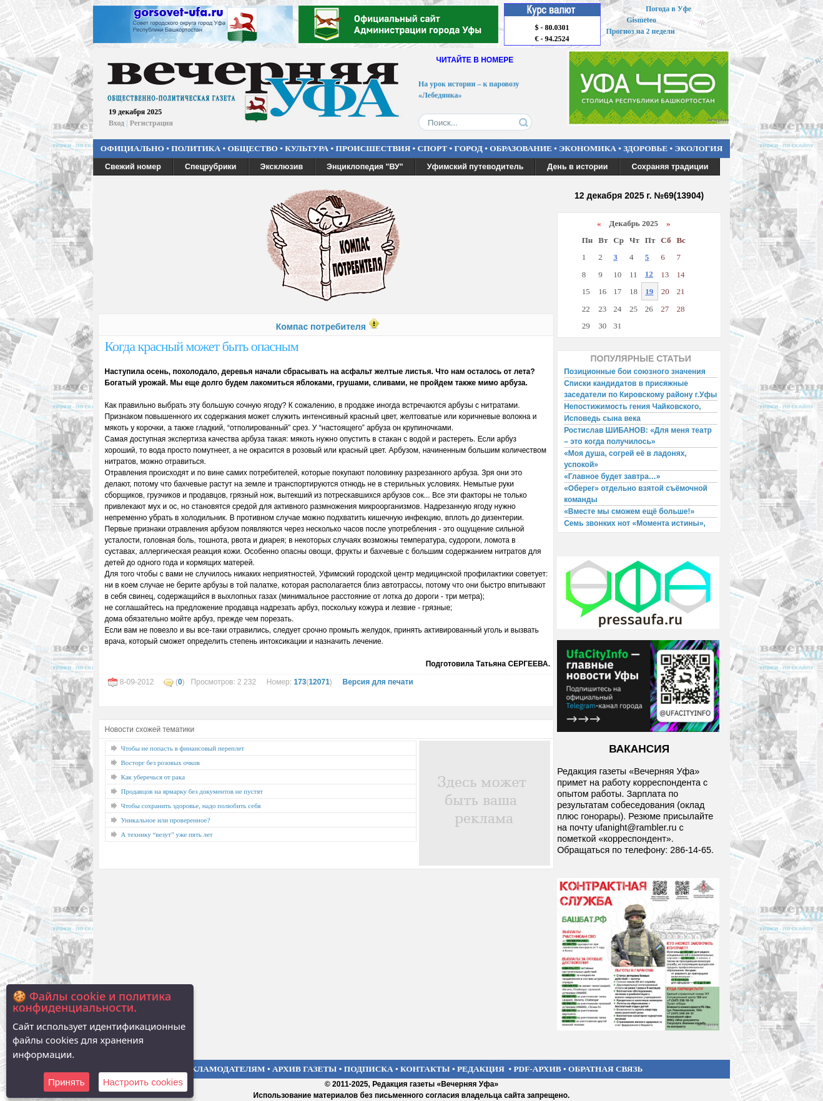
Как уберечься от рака (153, 777)
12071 (318, 682)
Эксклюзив (281, 166)
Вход (116, 123)
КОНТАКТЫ (425, 1069)
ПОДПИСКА (368, 1069)
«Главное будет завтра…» (612, 476)
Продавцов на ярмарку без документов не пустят (192, 791)
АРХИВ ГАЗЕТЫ (304, 1069)
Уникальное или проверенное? (165, 820)
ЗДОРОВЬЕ (645, 148)
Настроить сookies (143, 1082)
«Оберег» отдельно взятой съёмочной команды (635, 494)
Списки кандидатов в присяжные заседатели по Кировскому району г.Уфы (640, 389)
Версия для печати (377, 682)
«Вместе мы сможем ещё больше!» (629, 511)
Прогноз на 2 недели (640, 31)
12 (649, 274)
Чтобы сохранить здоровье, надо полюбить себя (191, 805)
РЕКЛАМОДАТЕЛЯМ (222, 1069)
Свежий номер (133, 166)
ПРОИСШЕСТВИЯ (373, 148)
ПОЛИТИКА (195, 148)
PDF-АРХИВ (537, 1069)
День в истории (577, 166)
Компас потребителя (321, 327)
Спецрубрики (211, 166)
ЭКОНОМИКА (587, 148)
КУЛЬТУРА (306, 148)
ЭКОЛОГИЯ (698, 148)
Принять (66, 1082)
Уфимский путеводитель (475, 166)
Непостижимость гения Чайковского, (632, 406)
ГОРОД (469, 148)
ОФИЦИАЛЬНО (132, 148)
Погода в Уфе (668, 8)
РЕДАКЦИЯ (481, 1069)
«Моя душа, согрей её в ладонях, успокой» (625, 459)
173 (299, 682)
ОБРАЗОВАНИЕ (521, 148)
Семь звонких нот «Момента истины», (635, 523)
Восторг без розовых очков (160, 762)
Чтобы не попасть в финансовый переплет (183, 748)
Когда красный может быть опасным (201, 346)
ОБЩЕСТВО (252, 148)
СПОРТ (433, 148)
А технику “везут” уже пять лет (167, 834)
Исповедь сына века (602, 418)
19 (649, 291)
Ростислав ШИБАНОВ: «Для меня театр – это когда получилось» (638, 436)
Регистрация (151, 123)
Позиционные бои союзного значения (635, 371)
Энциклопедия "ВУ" (365, 166)
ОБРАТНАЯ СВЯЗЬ (605, 1069)
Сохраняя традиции (669, 166)
